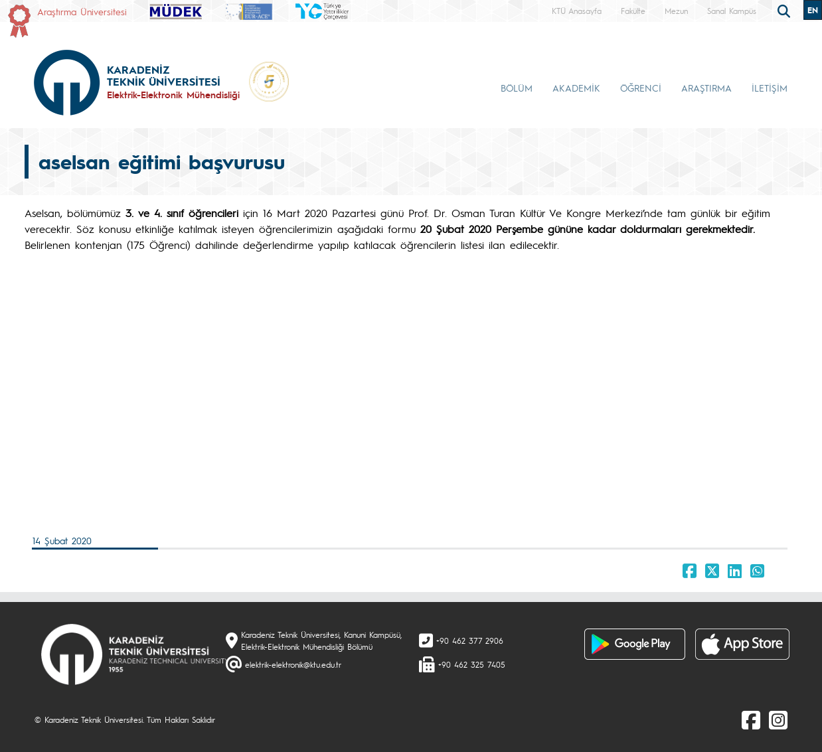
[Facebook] (751, 719)
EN (812, 10)
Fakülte (633, 10)
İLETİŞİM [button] (769, 88)
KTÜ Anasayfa (577, 10)
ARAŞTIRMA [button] (706, 88)
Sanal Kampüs (731, 10)
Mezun (676, 10)
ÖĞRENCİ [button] (640, 88)
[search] (785, 10)
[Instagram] (778, 719)
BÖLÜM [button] (517, 88)
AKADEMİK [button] (576, 88)
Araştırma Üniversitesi (82, 11)
